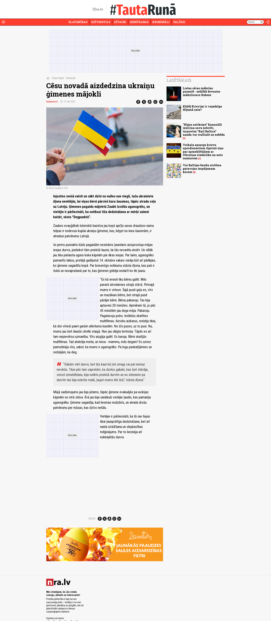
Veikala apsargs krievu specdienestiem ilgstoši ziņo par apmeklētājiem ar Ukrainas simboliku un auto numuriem (203, 151)
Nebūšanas (139, 22)
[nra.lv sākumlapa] (98, 9)
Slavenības (78, 22)
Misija (67, 608)
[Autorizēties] (267, 22)
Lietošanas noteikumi (98, 608)
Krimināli (161, 22)
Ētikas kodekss (127, 608)
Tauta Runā (58, 78)
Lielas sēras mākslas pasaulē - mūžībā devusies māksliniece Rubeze (201, 91)
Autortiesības (114, 608)
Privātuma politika (79, 608)
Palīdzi (179, 22)
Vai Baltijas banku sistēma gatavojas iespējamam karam (202, 168)
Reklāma (59, 608)
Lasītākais (179, 80)
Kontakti (149, 608)
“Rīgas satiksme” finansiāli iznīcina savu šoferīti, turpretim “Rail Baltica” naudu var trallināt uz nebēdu (204, 129)
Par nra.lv (50, 608)
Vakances (140, 608)
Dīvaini (120, 22)
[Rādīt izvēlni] (3, 22)
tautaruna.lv (52, 101)
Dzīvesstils (100, 22)
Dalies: (92, 494)
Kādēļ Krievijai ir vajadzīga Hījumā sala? (202, 108)
